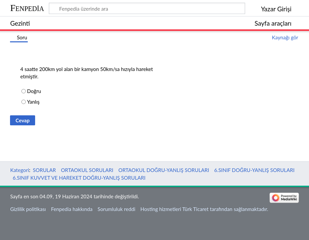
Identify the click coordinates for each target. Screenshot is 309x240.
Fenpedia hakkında (71, 209)
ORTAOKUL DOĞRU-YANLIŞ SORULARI (163, 170)
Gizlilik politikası (28, 209)
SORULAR (44, 170)
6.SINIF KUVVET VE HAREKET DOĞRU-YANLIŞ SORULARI (79, 178)
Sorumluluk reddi (116, 209)
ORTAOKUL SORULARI (87, 170)
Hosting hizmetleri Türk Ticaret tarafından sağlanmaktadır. (204, 209)
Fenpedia (27, 8)
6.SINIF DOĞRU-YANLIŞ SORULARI (254, 170)
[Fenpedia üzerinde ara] (147, 8)
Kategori (19, 170)
